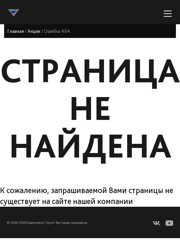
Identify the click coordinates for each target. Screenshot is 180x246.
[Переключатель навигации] (167, 13)
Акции (34, 31)
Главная (15, 31)
